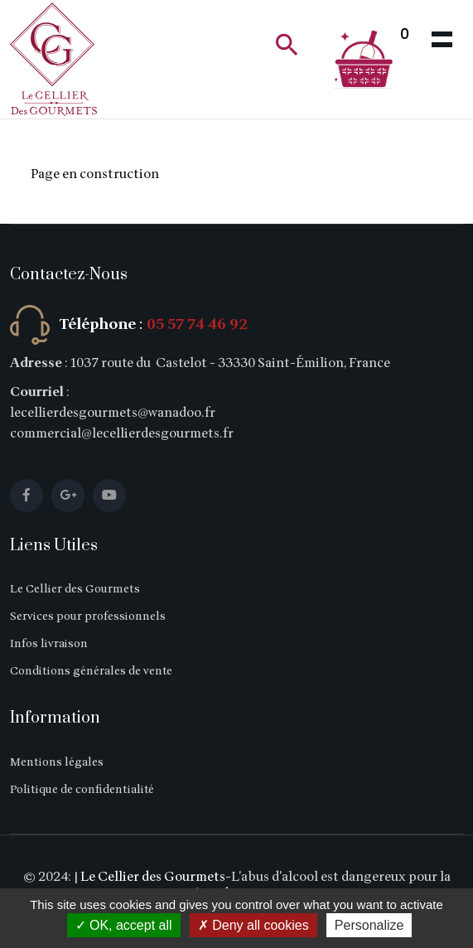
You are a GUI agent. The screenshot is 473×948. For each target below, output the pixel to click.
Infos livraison (49, 643)
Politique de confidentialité (82, 789)
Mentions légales (57, 762)
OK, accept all (123, 925)
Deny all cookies (253, 925)
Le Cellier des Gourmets (75, 588)
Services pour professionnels (88, 616)
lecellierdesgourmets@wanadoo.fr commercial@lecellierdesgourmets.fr (122, 423)
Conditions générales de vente (91, 671)
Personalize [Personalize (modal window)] (369, 925)
